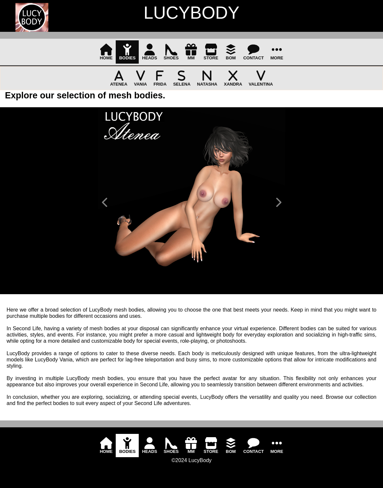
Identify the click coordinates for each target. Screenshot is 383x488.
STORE (210, 52)
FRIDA (160, 78)
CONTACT (253, 52)
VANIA (140, 78)
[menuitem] (106, 52)
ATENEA (118, 78)
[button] (104, 202)
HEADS (149, 52)
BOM (231, 52)
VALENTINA (261, 78)
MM (191, 52)
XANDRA (233, 78)
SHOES (171, 52)
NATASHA (207, 78)
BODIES (127, 52)
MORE (277, 52)
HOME (106, 52)
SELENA (182, 78)
